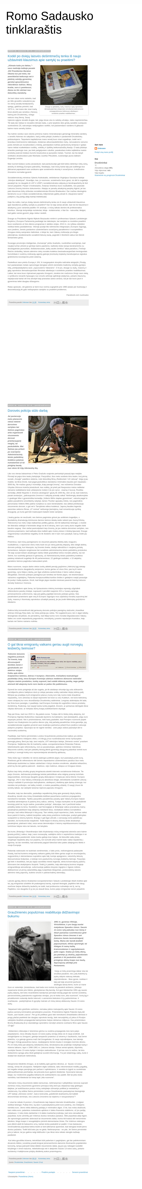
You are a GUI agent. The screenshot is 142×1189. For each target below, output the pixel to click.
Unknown (102, 148)
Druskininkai (18, 1162)
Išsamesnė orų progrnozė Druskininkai (110, 175)
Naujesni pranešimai (16, 1172)
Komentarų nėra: (44, 302)
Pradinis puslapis (48, 1172)
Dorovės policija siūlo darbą (27, 410)
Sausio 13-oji (38, 1162)
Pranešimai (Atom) (25, 1177)
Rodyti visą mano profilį (104, 152)
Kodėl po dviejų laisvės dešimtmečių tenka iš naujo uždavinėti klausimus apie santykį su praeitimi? (44, 58)
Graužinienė (28, 1162)
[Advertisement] (48, 356)
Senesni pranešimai (80, 1172)
